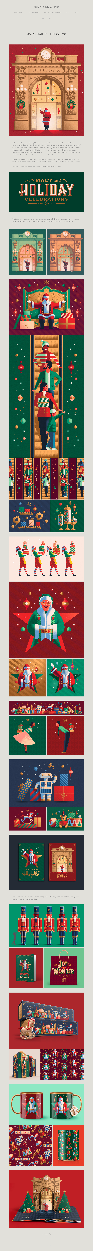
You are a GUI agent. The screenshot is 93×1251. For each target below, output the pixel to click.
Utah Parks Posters (34, 12)
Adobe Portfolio (49, 1245)
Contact (76, 12)
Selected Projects (19, 12)
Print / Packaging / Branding (52, 12)
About (67, 12)
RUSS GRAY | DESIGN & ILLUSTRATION (46, 6)
